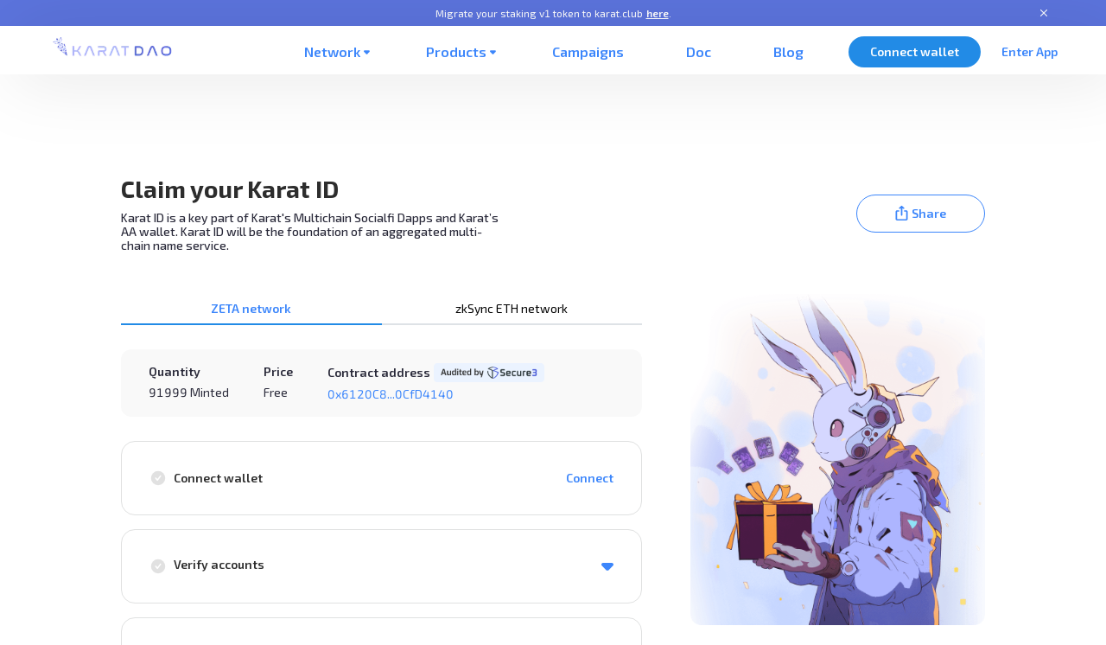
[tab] (251, 309)
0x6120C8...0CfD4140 (390, 393)
